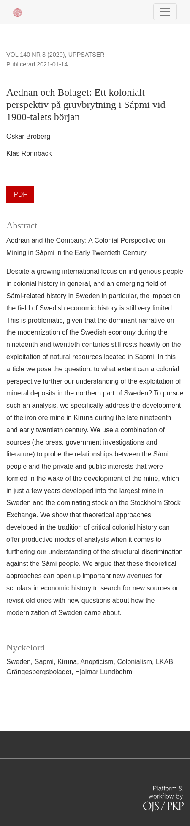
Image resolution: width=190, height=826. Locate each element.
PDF (20, 194)
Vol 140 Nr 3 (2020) (35, 54)
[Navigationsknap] (165, 11)
